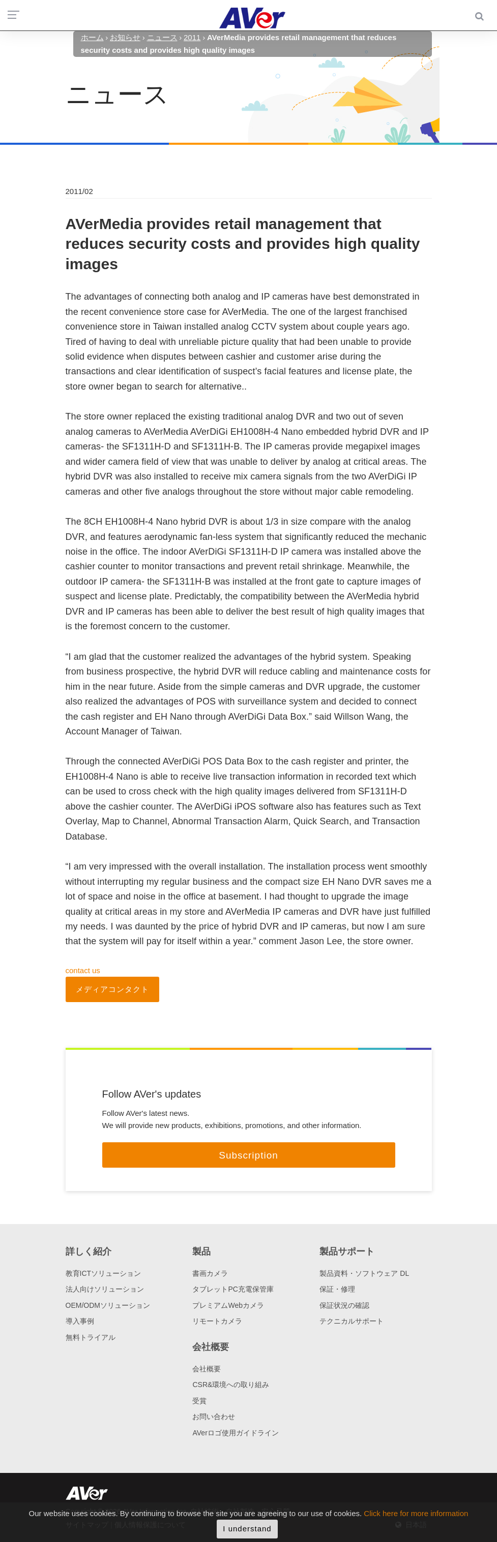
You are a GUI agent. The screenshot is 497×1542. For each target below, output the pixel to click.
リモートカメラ (217, 1321)
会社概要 (206, 1369)
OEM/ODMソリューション (108, 1305)
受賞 (199, 1401)
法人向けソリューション (105, 1289)
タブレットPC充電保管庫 (232, 1289)
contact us (83, 970)
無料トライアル (90, 1337)
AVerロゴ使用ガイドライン (235, 1433)
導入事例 (80, 1321)
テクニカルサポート (351, 1321)
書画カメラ (210, 1273)
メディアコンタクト (112, 989)
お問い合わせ (213, 1416)
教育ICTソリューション (103, 1273)
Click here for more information (416, 1519)
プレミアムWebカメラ (228, 1305)
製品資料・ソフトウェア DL (364, 1273)
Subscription (248, 1155)
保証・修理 (337, 1289)
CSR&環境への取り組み (230, 1384)
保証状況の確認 (344, 1305)
